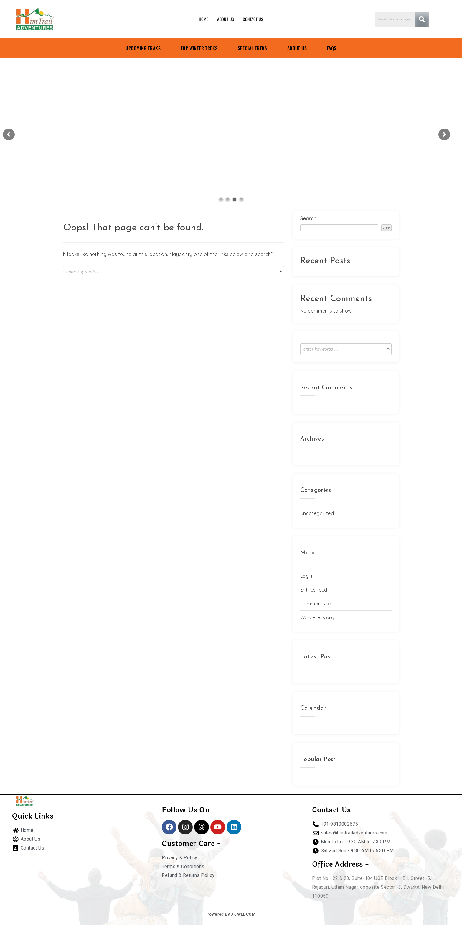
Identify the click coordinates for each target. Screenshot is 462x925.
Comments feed (318, 604)
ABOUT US (225, 19)
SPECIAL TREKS (252, 48)
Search (308, 218)
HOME (204, 19)
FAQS (331, 48)
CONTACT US (253, 19)
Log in (307, 576)
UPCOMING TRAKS (143, 48)
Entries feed (313, 590)
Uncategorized (317, 513)
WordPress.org (317, 617)
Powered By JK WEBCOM (231, 914)
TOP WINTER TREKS (199, 48)
